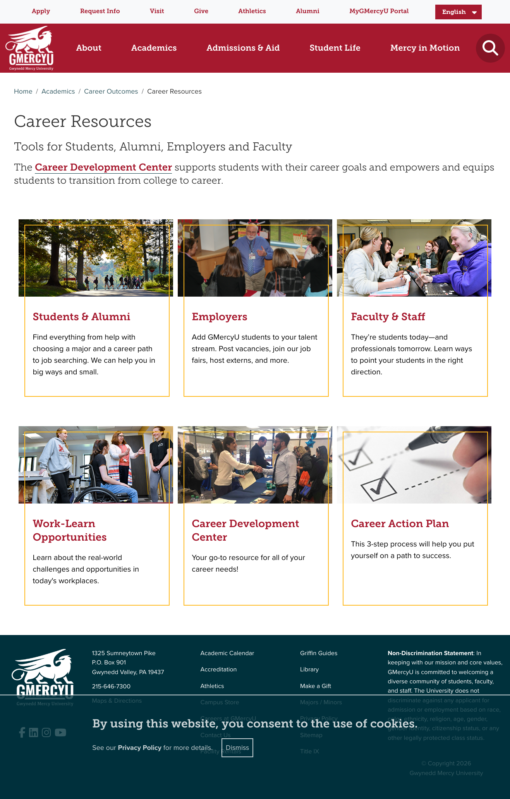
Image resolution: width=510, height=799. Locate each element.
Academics (58, 92)
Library (309, 669)
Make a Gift (315, 686)
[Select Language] (458, 12)
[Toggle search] (490, 48)
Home (23, 92)
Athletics (252, 11)
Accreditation (219, 669)
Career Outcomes (111, 92)
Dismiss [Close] (237, 748)
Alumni (307, 11)
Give (201, 11)
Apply (41, 11)
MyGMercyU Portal (379, 11)
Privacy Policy (139, 748)
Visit (157, 11)
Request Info (100, 11)
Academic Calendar (227, 653)
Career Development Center (103, 167)
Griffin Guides (319, 653)
